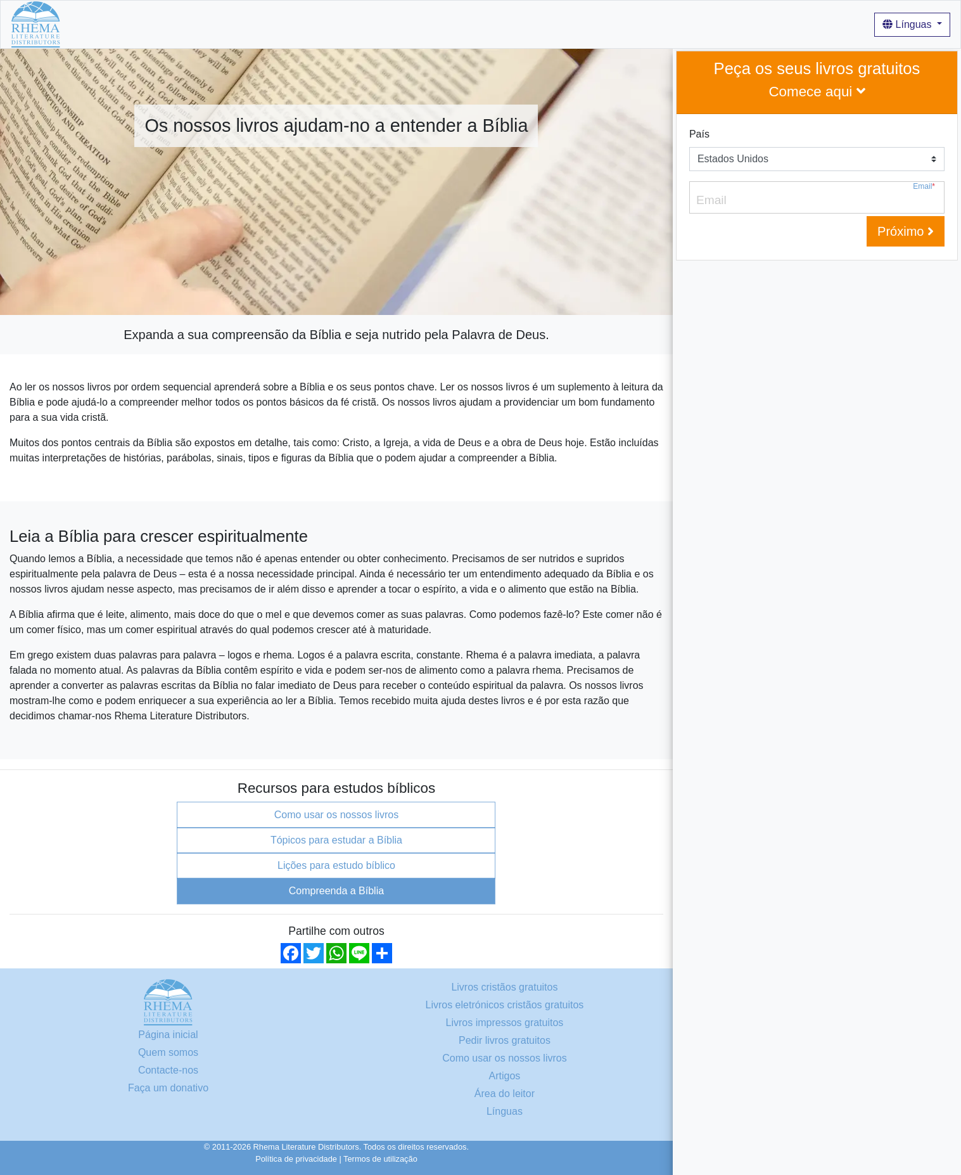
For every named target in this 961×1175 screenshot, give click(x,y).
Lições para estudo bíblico (336, 865)
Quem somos (287, 23)
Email (924, 186)
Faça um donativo (168, 1087)
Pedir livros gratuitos (505, 1040)
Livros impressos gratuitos (505, 1022)
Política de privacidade (296, 1159)
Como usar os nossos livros (390, 23)
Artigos (478, 23)
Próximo (905, 231)
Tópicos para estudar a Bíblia (336, 840)
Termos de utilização (380, 1159)
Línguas (908, 24)
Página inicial (100, 23)
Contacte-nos (168, 1070)
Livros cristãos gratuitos (194, 23)
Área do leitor (504, 1093)
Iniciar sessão (535, 23)
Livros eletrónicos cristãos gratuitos (504, 1004)
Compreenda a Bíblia (336, 890)
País (699, 134)
